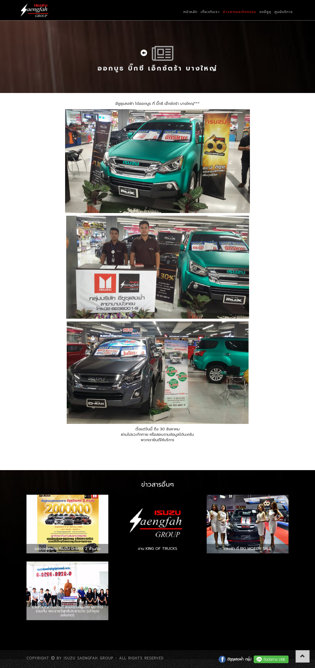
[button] (303, 656)
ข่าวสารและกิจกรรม (239, 11)
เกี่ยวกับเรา (210, 11)
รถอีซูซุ (265, 11)
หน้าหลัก (190, 11)
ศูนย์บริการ (283, 11)
